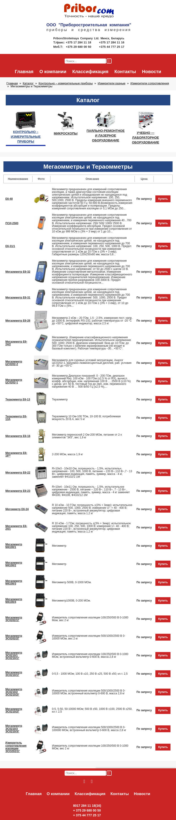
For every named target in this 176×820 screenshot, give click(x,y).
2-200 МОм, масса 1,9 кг (67, 454)
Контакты (125, 71)
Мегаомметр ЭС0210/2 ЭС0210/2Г (14, 692)
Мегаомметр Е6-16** (16, 454)
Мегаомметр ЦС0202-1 (14, 381)
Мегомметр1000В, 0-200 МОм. (71, 600)
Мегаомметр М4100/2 (14, 564)
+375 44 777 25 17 (111, 46)
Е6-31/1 (10, 246)
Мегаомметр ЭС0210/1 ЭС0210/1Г (14, 655)
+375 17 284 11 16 (111, 42)
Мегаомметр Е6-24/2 (16, 343)
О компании (52, 71)
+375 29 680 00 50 (79, 46)
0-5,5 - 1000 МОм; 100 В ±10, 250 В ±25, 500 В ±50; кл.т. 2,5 (90, 673)
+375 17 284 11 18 (79, 42)
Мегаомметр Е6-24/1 (16, 527)
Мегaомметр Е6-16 (18, 436)
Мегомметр (59, 545)
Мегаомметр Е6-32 (18, 271)
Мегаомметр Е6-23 (18, 491)
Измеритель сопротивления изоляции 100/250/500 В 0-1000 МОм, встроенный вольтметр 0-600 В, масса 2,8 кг (90, 655)
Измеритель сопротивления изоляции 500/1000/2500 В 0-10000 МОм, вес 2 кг (88, 637)
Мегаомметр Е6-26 (18, 320)
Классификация (90, 71)
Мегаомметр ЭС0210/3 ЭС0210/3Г (14, 728)
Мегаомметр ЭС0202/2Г (14, 637)
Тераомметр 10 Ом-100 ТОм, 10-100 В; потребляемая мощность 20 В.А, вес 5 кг (86, 418)
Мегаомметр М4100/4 (14, 601)
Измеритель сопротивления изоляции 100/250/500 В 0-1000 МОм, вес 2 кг (90, 747)
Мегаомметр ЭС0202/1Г (14, 619)
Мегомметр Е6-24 (17, 509)
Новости (151, 71)
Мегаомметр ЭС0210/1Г (14, 674)
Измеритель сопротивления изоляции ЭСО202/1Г (16, 747)
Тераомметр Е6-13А (16, 418)
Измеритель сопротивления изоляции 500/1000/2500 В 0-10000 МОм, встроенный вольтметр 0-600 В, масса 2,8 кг (88, 692)
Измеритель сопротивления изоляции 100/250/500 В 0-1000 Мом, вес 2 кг (90, 619)
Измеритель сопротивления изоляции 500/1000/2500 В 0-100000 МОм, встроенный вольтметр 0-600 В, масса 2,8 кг (89, 729)
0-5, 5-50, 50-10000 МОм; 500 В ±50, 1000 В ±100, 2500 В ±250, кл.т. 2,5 (92, 710)
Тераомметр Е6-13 (18, 399)
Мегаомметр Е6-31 (18, 297)
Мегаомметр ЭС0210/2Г (14, 710)
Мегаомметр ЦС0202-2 (14, 363)
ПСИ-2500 (12, 223)
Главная (24, 71)
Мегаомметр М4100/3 (14, 582)
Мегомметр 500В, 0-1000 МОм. (72, 582)
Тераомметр (60, 399)
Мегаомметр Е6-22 (18, 472)
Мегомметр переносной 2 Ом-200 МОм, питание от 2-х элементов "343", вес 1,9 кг (87, 436)
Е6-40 (9, 198)
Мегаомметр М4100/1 (14, 546)
